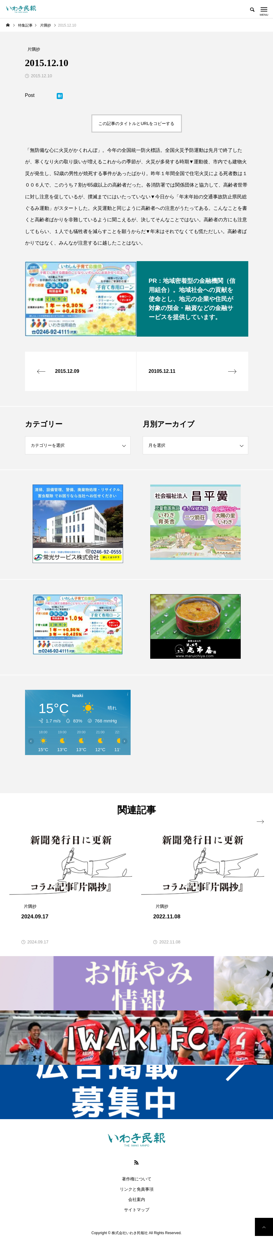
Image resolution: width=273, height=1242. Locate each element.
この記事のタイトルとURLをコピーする (136, 123)
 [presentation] (260, 822)
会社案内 (136, 1199)
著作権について (136, 1179)
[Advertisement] (195, 734)
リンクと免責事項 (137, 1189)
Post (30, 95)
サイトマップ (136, 1210)
